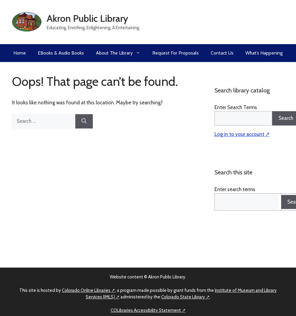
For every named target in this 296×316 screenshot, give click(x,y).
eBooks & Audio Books (61, 53)
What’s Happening (264, 53)
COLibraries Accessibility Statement (146, 310)
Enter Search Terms (235, 107)
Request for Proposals (175, 53)
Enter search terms (234, 189)
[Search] (84, 121)
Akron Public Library (87, 18)
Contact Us (222, 53)
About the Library (121, 53)
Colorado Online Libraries (86, 290)
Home (19, 53)
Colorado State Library (183, 297)
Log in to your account (239, 134)
